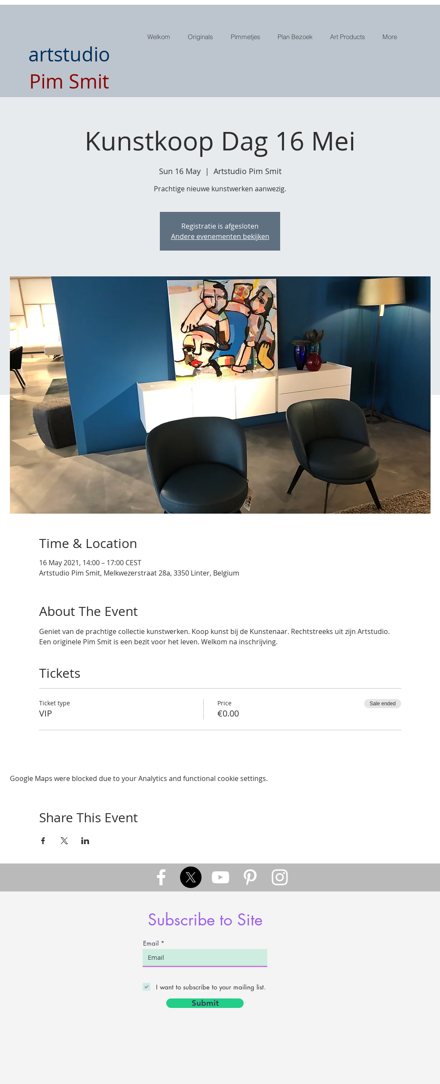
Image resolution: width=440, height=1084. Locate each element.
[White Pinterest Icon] (250, 877)
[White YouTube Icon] (220, 877)
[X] (191, 877)
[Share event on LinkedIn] (85, 840)
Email (151, 943)
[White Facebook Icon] (161, 877)
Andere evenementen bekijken (220, 236)
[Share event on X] (64, 840)
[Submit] (205, 1003)
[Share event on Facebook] (43, 840)
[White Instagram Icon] (279, 877)
